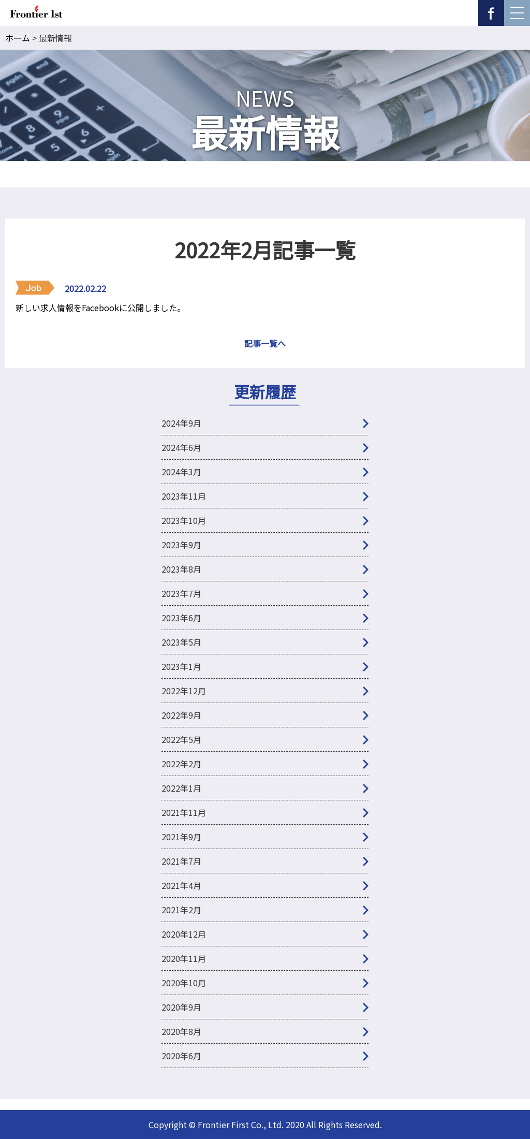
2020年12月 (183, 934)
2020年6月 (181, 1056)
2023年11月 (183, 496)
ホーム (17, 38)
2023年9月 (181, 545)
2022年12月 (183, 691)
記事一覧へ (265, 343)
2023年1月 (181, 666)
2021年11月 (183, 812)
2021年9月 (181, 837)
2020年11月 (183, 958)
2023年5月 (181, 642)
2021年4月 (181, 885)
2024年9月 (181, 423)
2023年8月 (181, 569)
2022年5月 (181, 739)
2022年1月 (181, 788)
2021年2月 (181, 910)
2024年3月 (181, 472)
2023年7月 (181, 593)
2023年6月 (181, 618)
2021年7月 (181, 861)
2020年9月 (181, 1007)
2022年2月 (181, 764)
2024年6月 (181, 447)
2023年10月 (183, 520)
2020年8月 (181, 1031)
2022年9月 (181, 715)
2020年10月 (183, 983)
